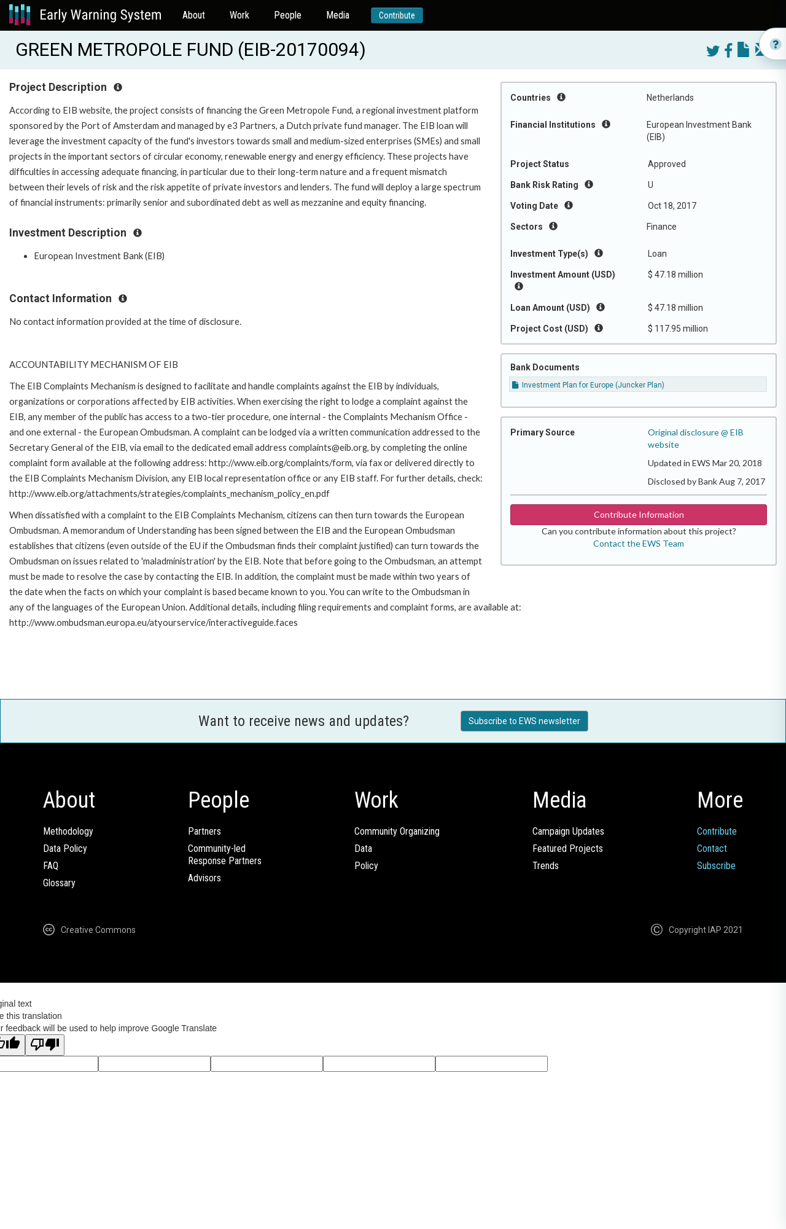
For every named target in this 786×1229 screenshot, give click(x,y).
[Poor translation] (44, 1045)
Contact (712, 848)
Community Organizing (397, 831)
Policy (366, 866)
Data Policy (65, 848)
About (193, 15)
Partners (204, 831)
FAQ (50, 866)
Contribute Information (639, 514)
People (288, 15)
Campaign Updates (568, 831)
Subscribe (716, 866)
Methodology (68, 831)
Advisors (204, 878)
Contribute (397, 15)
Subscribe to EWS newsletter (524, 721)
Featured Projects (567, 848)
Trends (545, 866)
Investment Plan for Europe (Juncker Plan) (588, 385)
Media (337, 15)
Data (363, 848)
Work (239, 15)
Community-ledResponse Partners (225, 855)
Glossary (59, 883)
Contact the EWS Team (638, 543)
